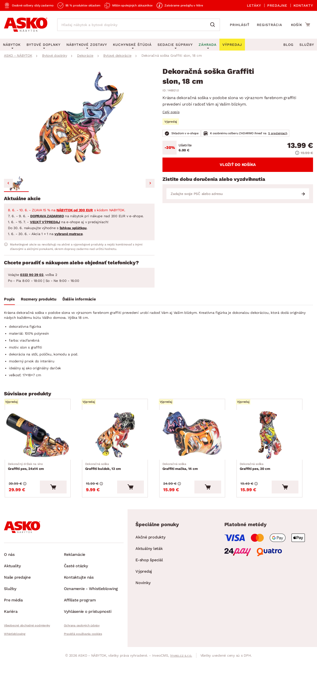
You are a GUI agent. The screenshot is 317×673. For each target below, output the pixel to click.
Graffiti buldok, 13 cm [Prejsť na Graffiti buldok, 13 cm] (104, 472)
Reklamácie (74, 563)
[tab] (9, 300)
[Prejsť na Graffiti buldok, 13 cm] (120, 438)
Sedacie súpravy (175, 45)
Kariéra (10, 620)
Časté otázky (76, 574)
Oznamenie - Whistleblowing (91, 597)
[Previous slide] (8, 183)
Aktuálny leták (149, 557)
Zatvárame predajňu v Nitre (183, 5)
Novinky (142, 591)
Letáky (254, 5)
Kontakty (303, 5)
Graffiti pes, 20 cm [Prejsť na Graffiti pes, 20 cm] (255, 472)
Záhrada (207, 45)
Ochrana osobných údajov (82, 634)
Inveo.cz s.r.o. (181, 664)
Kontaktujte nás (79, 586)
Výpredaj (143, 580)
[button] (16, 184)
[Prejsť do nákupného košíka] (300, 24)
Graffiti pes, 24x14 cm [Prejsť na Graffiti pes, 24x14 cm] (27, 472)
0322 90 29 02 (31, 275)
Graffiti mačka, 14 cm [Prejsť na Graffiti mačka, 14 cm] (181, 472)
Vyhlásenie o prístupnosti (87, 620)
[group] (79, 121)
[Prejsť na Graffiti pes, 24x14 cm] (42, 438)
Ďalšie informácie (79, 299)
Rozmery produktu (38, 299)
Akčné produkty (150, 545)
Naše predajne (17, 586)
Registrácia (269, 25)
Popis (9, 299)
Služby (306, 45)
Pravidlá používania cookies (83, 642)
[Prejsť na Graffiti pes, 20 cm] (274, 438)
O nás (9, 563)
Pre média (13, 608)
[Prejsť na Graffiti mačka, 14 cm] (197, 438)
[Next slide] (150, 183)
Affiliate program (80, 608)
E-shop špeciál (149, 568)
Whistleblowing (14, 642)
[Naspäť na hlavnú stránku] (25, 25)
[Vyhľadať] (214, 25)
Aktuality (12, 574)
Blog (288, 45)
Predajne (277, 5)
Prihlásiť (240, 25)
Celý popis (171, 112)
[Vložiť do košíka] (63, 495)
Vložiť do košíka (238, 164)
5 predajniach (277, 133)
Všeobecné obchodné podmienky (27, 634)
